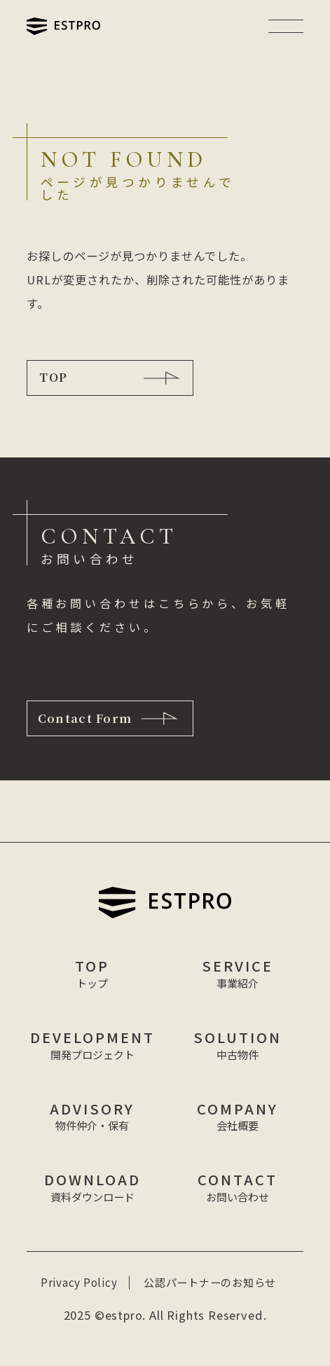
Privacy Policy (79, 1283)
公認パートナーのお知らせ (210, 1283)
